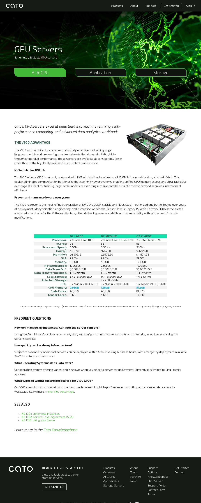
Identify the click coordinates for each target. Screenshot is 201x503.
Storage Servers (113, 485)
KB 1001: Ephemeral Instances (41, 413)
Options (153, 472)
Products (117, 5)
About (134, 5)
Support (151, 5)
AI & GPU (109, 476)
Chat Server (155, 481)
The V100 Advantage (61, 391)
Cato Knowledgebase (61, 429)
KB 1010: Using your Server (38, 420)
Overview (109, 472)
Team (133, 472)
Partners (136, 476)
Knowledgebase (158, 476)
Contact (180, 472)
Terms (151, 494)
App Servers (111, 481)
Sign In (190, 5)
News (134, 481)
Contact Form (156, 489)
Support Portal (157, 485)
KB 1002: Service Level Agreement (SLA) (47, 416)
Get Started (171, 5)
